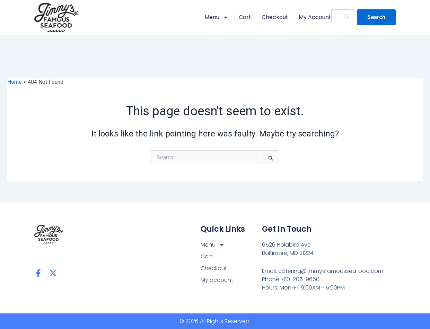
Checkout (275, 17)
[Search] (376, 17)
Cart (245, 17)
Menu (216, 17)
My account (315, 17)
